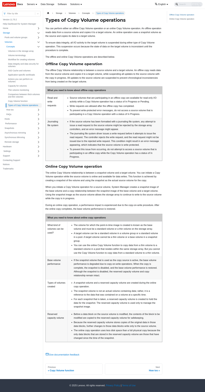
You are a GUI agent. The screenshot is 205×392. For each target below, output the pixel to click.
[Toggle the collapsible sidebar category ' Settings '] (38, 151)
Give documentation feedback (62, 354)
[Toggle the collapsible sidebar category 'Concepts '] (38, 46)
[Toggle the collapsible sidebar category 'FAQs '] (38, 114)
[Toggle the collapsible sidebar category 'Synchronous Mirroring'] (38, 137)
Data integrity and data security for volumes (23, 65)
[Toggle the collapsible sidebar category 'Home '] (38, 28)
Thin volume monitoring (18, 90)
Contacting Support (11, 160)
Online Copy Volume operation (181, 19)
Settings (7, 151)
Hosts (7, 119)
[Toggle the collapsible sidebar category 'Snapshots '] (38, 128)
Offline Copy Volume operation (181, 15)
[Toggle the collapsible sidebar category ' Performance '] (38, 123)
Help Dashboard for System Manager (19, 24)
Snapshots (9, 128)
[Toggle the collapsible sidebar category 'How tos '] (38, 110)
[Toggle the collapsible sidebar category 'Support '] (38, 156)
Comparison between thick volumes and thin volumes (24, 95)
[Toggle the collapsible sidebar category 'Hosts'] (38, 119)
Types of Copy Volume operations (23, 105)
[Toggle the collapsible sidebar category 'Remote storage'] (38, 142)
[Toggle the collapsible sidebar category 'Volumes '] (38, 42)
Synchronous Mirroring (15, 137)
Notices (6, 164)
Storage (6, 33)
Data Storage (47, 4)
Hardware (7, 146)
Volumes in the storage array (21, 51)
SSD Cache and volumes (19, 70)
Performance (11, 123)
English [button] (160, 4)
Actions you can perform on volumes (20, 80)
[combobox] (7, 13)
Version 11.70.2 (10, 19)
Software (62, 4)
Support (6, 156)
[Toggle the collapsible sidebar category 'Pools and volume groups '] (38, 37)
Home (5, 28)
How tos (10, 110)
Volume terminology (17, 55)
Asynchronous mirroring (15, 133)
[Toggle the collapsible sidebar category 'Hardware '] (38, 146)
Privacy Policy (113, 385)
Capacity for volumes (17, 86)
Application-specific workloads (21, 75)
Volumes (8, 42)
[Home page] (48, 13)
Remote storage (12, 142)
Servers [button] (31, 4)
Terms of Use (129, 385)
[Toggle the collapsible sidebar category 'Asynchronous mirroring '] (38, 133)
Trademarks (8, 169)
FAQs (8, 114)
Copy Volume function (18, 101)
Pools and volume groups (16, 37)
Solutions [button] (75, 4)
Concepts (10, 46)
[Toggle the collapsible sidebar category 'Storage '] (38, 33)
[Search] (188, 4)
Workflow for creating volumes (21, 59)
